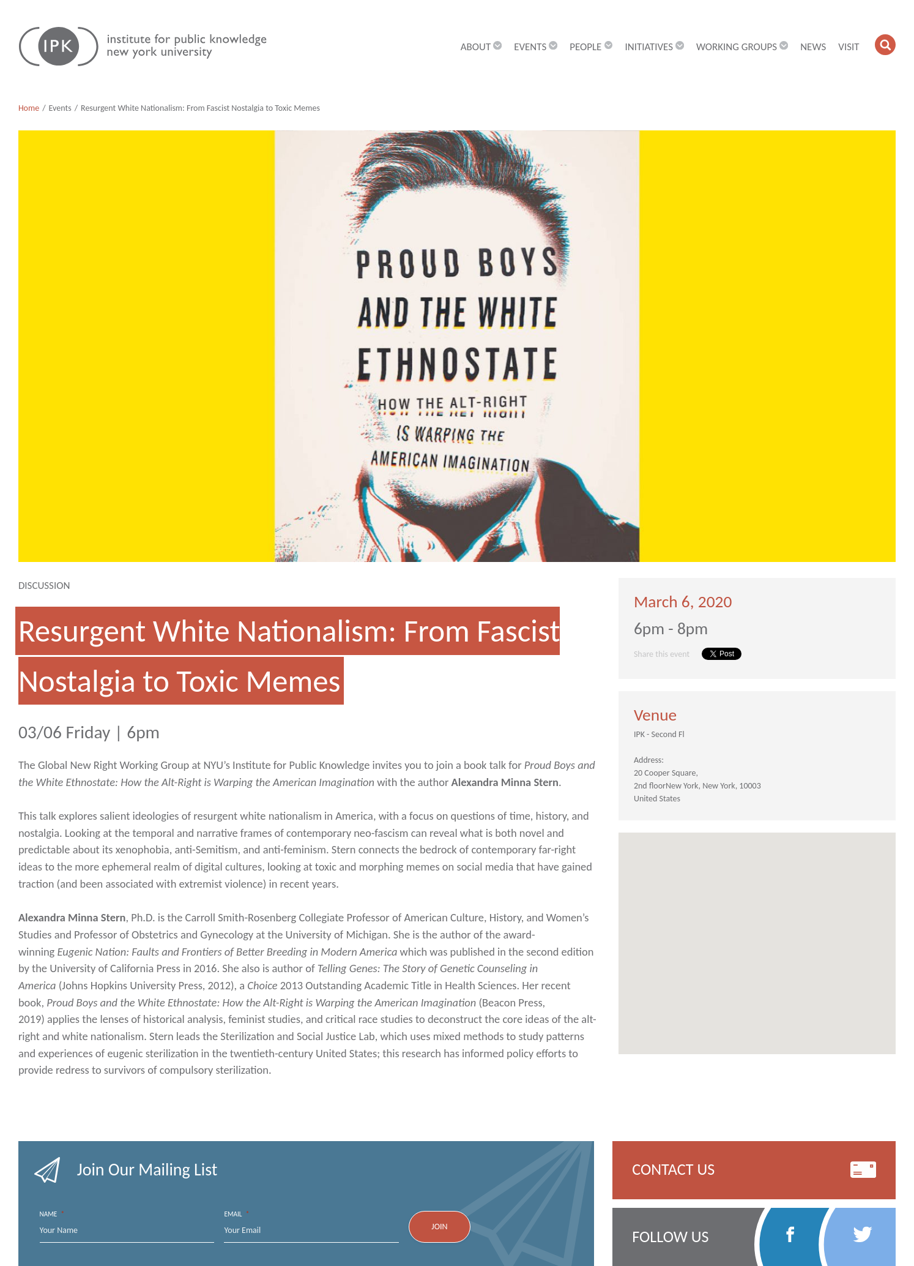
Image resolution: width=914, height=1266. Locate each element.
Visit (848, 46)
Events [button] (535, 46)
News (813, 46)
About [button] (481, 46)
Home (28, 108)
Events (60, 108)
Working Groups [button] (742, 46)
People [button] (591, 46)
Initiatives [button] (654, 46)
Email (236, 1214)
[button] (885, 44)
